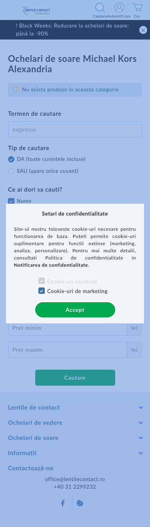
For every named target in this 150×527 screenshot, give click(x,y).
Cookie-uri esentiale (72, 281)
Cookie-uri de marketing (77, 291)
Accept (75, 309)
